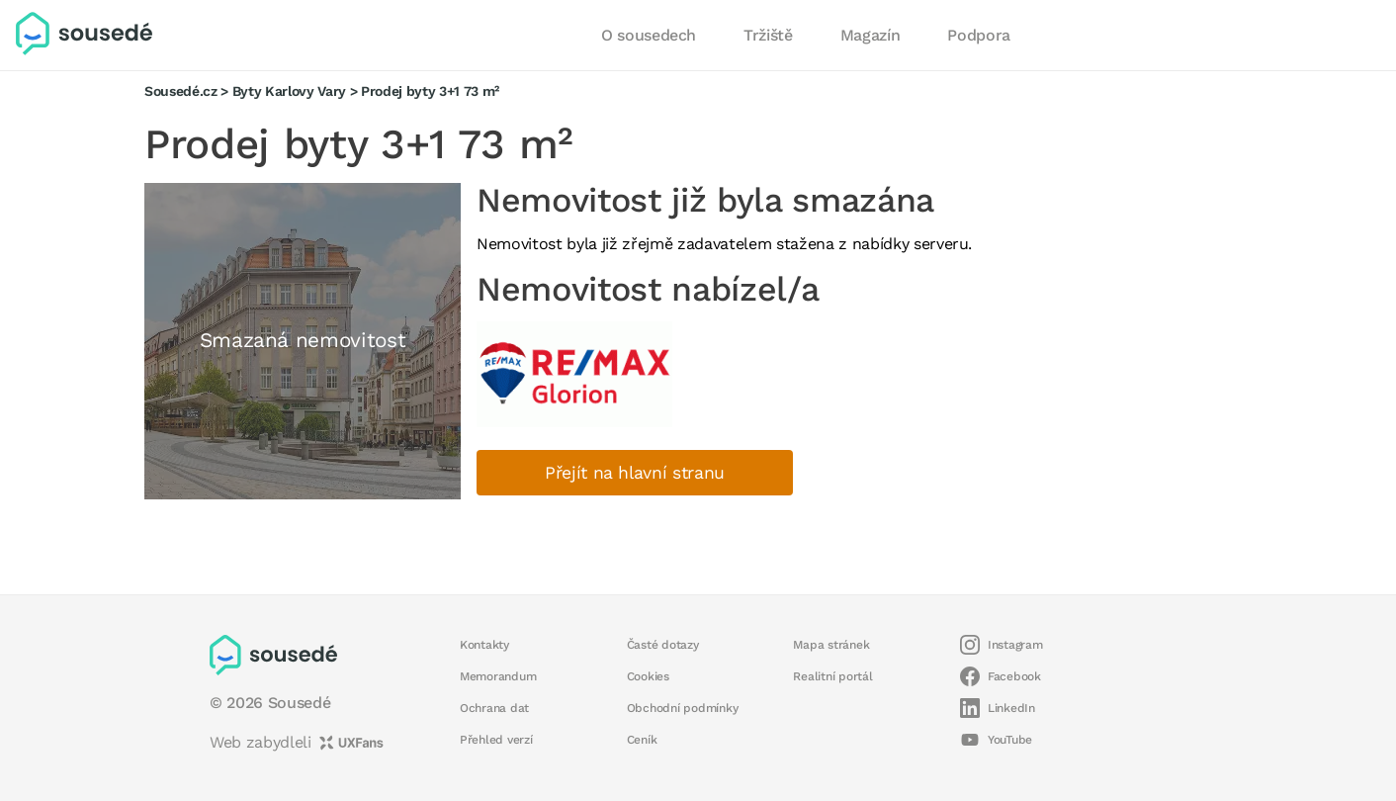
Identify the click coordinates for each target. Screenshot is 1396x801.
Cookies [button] (648, 676)
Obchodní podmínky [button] (683, 708)
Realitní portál (832, 676)
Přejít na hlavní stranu (635, 473)
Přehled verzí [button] (496, 740)
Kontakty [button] (484, 645)
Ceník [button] (642, 740)
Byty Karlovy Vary (289, 91)
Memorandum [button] (498, 676)
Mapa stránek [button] (831, 645)
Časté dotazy (663, 645)
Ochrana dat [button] (494, 708)
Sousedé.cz (181, 91)
